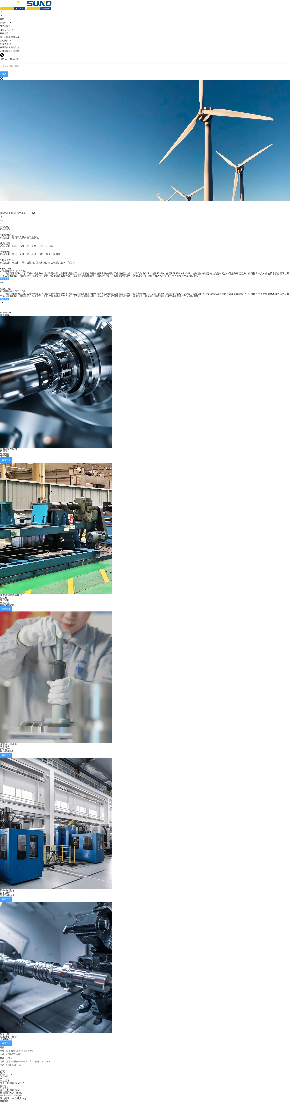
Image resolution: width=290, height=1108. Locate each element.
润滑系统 (5, 251)
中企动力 (17, 1098)
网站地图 (4, 1101)
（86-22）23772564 (9, 59)
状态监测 (5, 243)
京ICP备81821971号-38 (11, 1095)
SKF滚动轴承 (7, 260)
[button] (1, 217)
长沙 (24, 1098)
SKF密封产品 (7, 235)
